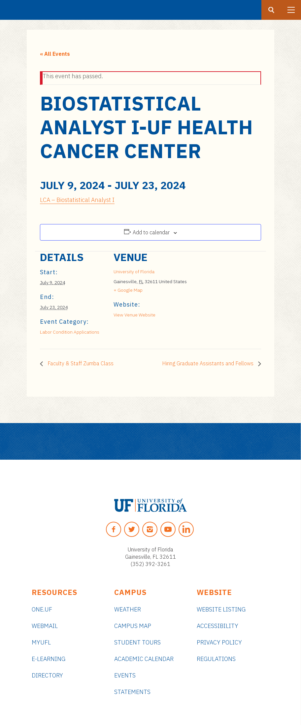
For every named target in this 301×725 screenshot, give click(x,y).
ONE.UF (42, 609)
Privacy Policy (219, 642)
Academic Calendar (144, 659)
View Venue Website (134, 315)
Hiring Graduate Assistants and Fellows (208, 363)
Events (125, 675)
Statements (132, 692)
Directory (47, 675)
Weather (127, 609)
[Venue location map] (222, 297)
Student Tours (137, 642)
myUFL (41, 642)
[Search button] (271, 10)
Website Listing (221, 609)
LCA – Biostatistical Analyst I (77, 200)
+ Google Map (128, 290)
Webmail (45, 626)
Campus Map (132, 626)
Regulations (216, 659)
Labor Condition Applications (69, 332)
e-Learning (48, 659)
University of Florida (134, 272)
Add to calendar (151, 232)
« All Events (55, 53)
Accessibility (217, 626)
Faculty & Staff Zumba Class (80, 363)
